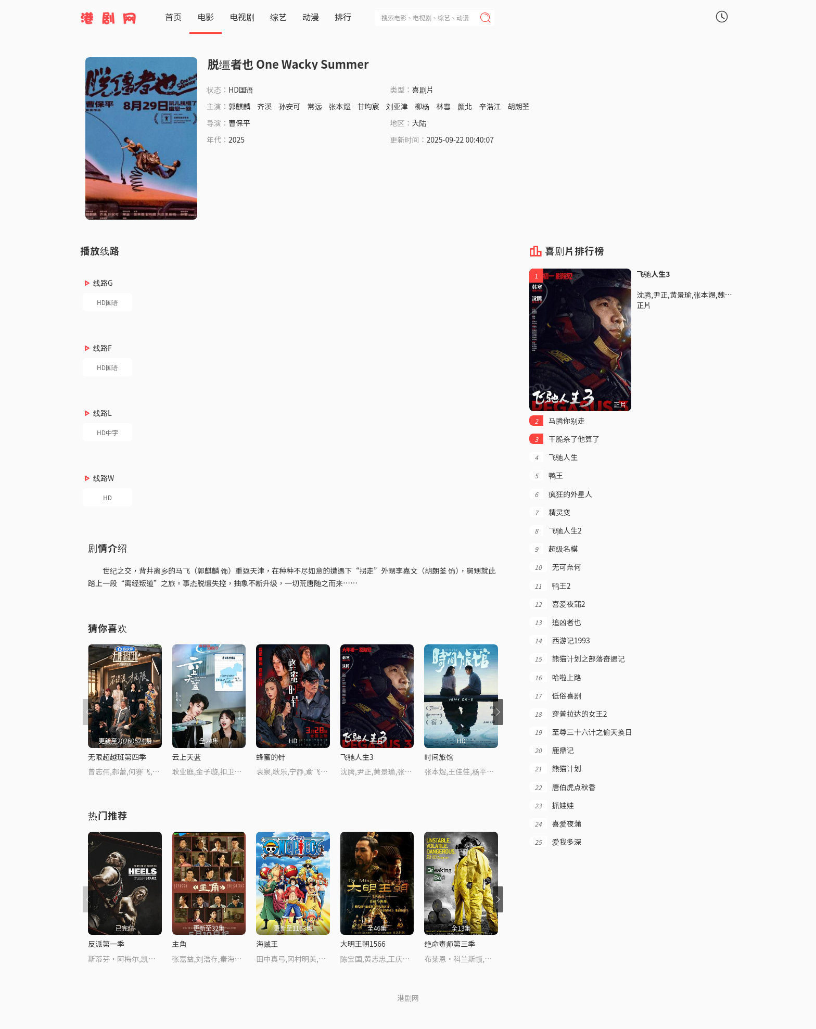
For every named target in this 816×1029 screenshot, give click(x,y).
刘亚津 (397, 106)
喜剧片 (423, 89)
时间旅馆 (438, 757)
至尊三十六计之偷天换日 (580, 732)
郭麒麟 (239, 106)
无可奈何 (555, 567)
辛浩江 (490, 106)
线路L (102, 413)
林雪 (443, 106)
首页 (173, 16)
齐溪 (264, 106)
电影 (205, 16)
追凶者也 (555, 622)
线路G (103, 282)
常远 (314, 106)
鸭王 (546, 475)
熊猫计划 (555, 768)
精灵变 (549, 512)
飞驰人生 (553, 457)
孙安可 (289, 106)
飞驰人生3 (357, 757)
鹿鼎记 (551, 750)
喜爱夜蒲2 (557, 604)
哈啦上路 (555, 677)
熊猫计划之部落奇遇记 (576, 658)
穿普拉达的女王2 (568, 713)
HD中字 (107, 432)
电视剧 (242, 16)
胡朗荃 (519, 106)
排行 (343, 16)
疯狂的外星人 (560, 494)
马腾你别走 (557, 420)
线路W (103, 478)
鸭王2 (549, 585)
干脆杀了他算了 (564, 439)
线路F (102, 347)
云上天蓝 (186, 757)
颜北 (464, 106)
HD (107, 497)
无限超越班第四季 (117, 757)
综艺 (278, 16)
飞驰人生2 (555, 530)
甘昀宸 (368, 106)
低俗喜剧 (555, 695)
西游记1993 (559, 640)
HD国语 (107, 302)
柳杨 (422, 106)
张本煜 (340, 106)
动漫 (310, 16)
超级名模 (553, 548)
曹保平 (239, 123)
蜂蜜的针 (270, 757)
